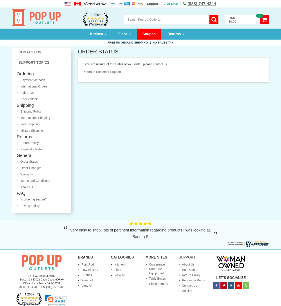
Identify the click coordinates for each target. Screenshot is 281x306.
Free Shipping (30, 124)
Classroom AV (158, 284)
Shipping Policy (30, 111)
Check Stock (29, 99)
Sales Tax (27, 93)
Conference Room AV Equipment (157, 269)
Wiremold (87, 280)
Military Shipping (31, 130)
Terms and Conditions (35, 180)
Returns (174, 34)
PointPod (87, 264)
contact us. (160, 64)
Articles (187, 291)
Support (153, 3)
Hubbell (86, 275)
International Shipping (35, 118)
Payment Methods (32, 80)
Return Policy (29, 143)
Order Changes (30, 168)
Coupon (149, 34)
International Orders (34, 86)
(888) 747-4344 (28, 287)
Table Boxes (157, 278)
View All (86, 285)
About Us (26, 187)
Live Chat (171, 3)
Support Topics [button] (33, 62)
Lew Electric (89, 269)
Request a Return (32, 149)
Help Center (190, 269)
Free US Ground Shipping (140, 42)
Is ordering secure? (33, 199)
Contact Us (29, 52)
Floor (122, 34)
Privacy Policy (30, 206)
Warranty (26, 174)
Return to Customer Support (102, 72)
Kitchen (96, 34)
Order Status (29, 161)
